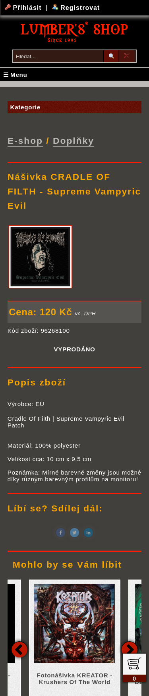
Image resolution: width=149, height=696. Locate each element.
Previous (19, 649)
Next (129, 649)
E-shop (25, 140)
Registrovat (76, 7)
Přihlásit (24, 7)
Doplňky (73, 140)
